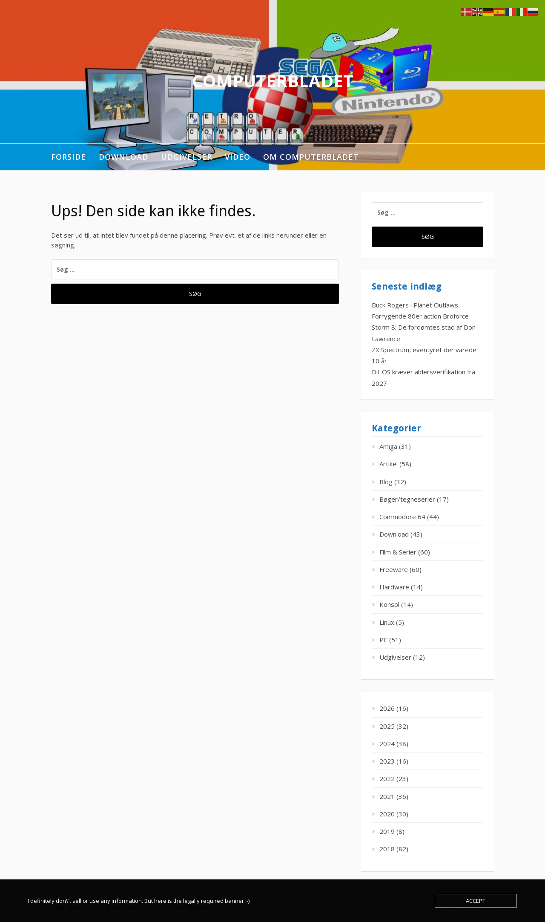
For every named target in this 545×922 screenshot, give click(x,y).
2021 (387, 796)
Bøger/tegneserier (407, 499)
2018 (387, 848)
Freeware (393, 569)
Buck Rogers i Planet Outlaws (415, 305)
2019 (387, 831)
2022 (387, 778)
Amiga (388, 446)
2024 (387, 743)
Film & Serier (397, 552)
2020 (387, 814)
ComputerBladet (272, 80)
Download (123, 157)
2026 (387, 708)
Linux (386, 622)
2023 (387, 761)
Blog (386, 481)
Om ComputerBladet (311, 157)
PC (383, 639)
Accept (475, 901)
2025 (387, 726)
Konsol (389, 604)
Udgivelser (186, 157)
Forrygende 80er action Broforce (420, 316)
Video (237, 157)
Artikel (388, 464)
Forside (68, 157)
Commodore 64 (402, 516)
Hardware (394, 587)
